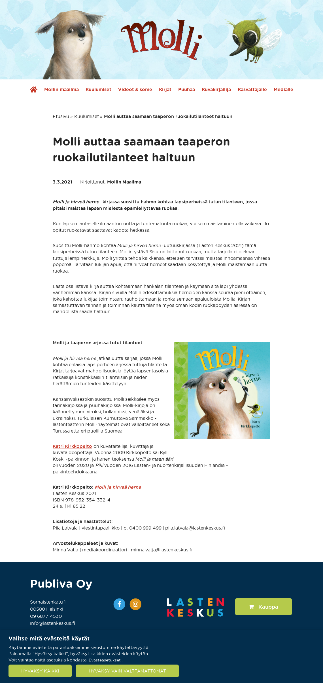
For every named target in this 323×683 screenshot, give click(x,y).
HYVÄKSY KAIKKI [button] (40, 671)
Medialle (283, 89)
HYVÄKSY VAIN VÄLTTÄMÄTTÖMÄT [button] (127, 671)
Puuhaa (186, 89)
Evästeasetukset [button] (105, 659)
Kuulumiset (98, 89)
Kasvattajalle (252, 89)
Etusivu (61, 116)
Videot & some (135, 89)
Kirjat (165, 89)
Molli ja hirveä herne (118, 487)
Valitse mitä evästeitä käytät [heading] (49, 638)
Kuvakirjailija (216, 89)
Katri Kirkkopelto (72, 446)
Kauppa (263, 606)
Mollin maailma (61, 89)
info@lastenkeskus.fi (52, 623)
